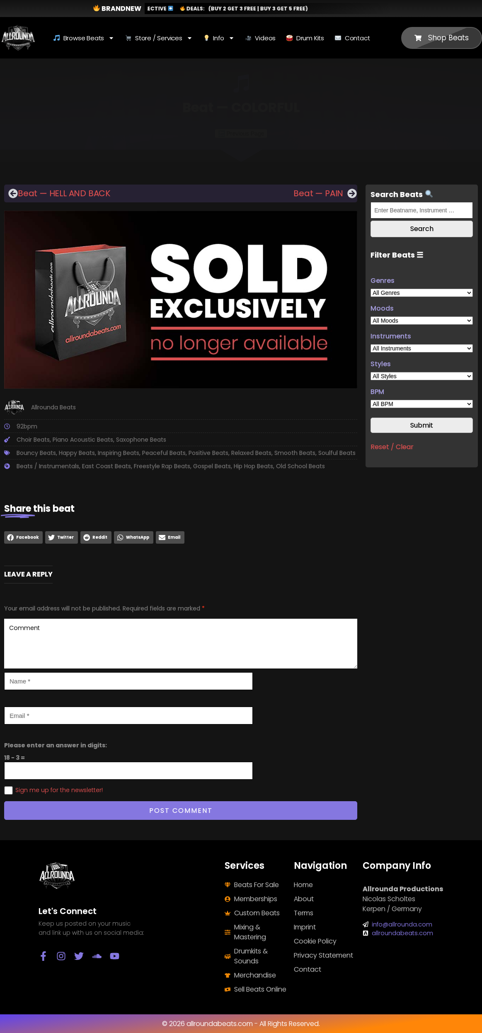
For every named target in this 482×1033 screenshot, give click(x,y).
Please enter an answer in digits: (55, 745)
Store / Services (158, 38)
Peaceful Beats (164, 453)
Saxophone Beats (141, 439)
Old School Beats (300, 466)
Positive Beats (208, 453)
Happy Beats (77, 453)
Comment (180, 643)
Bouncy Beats (36, 453)
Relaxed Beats (251, 453)
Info (219, 38)
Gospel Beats (212, 466)
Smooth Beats (294, 453)
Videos (260, 38)
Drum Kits (305, 38)
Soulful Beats (337, 453)
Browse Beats (83, 38)
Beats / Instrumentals (48, 466)
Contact (352, 38)
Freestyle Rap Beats (162, 466)
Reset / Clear (392, 447)
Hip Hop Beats (253, 466)
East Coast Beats (106, 466)
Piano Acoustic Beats (83, 439)
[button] (23, 537)
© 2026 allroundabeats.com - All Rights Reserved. (241, 1023)
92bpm (27, 426)
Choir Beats (33, 439)
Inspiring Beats (118, 453)
